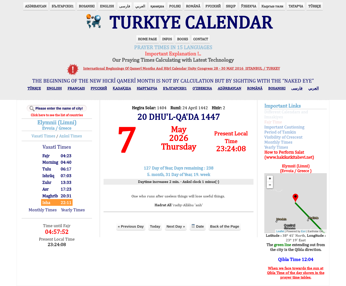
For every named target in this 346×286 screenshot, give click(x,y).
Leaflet (280, 231)
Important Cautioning (284, 126)
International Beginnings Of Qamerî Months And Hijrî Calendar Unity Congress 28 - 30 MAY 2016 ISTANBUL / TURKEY (181, 68)
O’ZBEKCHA (202, 88)
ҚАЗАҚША (122, 88)
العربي (140, 6)
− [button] (270, 185)
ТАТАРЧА (296, 6)
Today (155, 226)
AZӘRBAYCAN (35, 6)
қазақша (157, 6)
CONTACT (200, 39)
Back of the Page (224, 226)
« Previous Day (131, 226)
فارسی (124, 6)
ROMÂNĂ (193, 6)
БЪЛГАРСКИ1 (63, 6)
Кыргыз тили (272, 6)
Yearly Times (73, 209)
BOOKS (182, 39)
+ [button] (270, 179)
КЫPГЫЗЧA (147, 88)
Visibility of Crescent (283, 137)
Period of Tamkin (280, 131)
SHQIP (231, 6)
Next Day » (176, 226)
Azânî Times (70, 135)
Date (197, 226)
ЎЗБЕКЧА (248, 6)
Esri (303, 231)
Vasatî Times (43, 135)
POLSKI (175, 6)
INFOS (167, 39)
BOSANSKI (87, 6)
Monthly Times (43, 209)
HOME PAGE (147, 39)
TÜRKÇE (314, 6)
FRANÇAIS (76, 88)
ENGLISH (107, 6)
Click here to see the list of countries (57, 115)
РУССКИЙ (213, 6)
